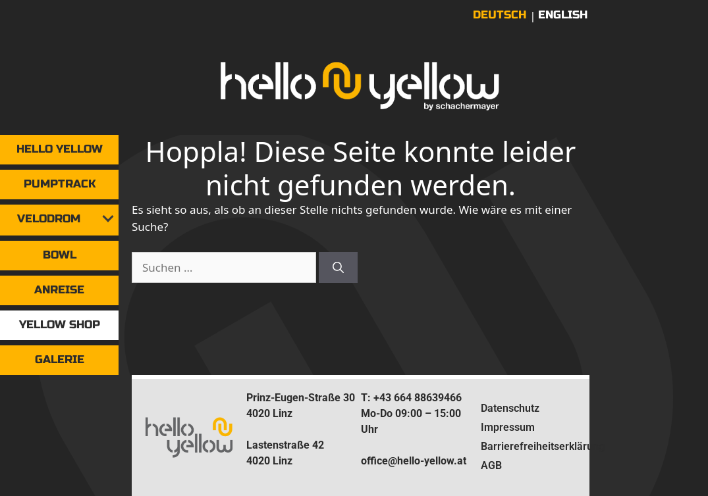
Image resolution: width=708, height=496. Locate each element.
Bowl (59, 255)
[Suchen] (338, 268)
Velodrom (48, 219)
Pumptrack (59, 184)
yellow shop (59, 325)
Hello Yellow (59, 149)
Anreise (59, 290)
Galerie (59, 359)
